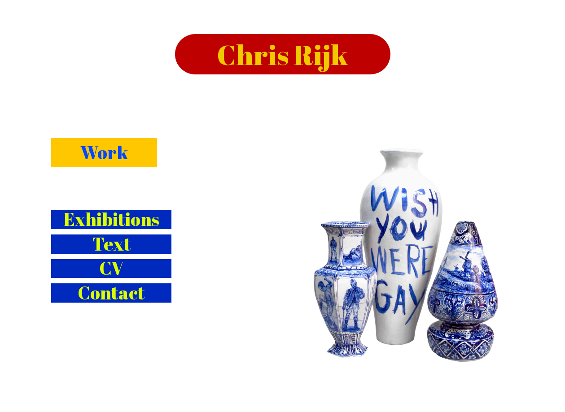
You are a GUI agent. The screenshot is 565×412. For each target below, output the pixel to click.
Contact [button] (111, 293)
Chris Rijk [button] (282, 54)
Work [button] (104, 152)
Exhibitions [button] (111, 220)
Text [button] (111, 244)
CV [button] (111, 268)
